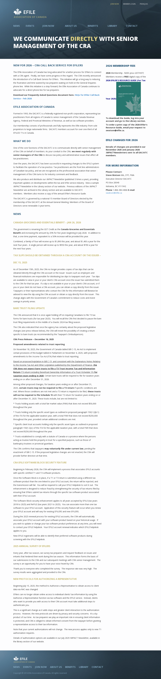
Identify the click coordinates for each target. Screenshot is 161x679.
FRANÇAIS (144, 4)
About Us (71, 25)
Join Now (48, 25)
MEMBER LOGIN (129, 4)
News (16, 25)
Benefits (93, 25)
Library (112, 25)
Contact (132, 25)
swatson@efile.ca (114, 192)
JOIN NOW (115, 4)
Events (30, 25)
